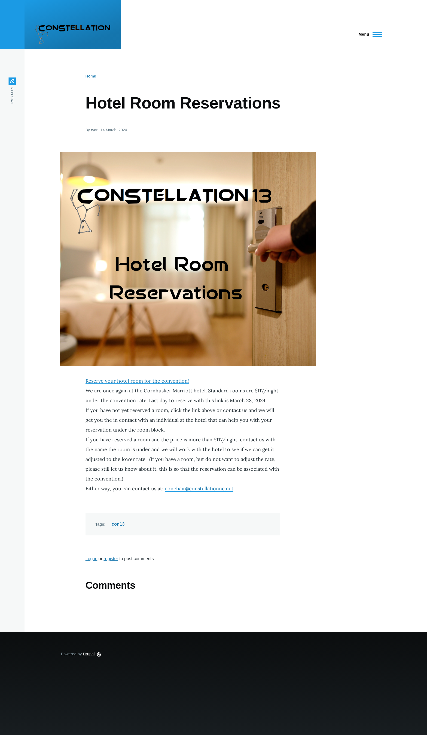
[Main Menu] (369, 34)
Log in (91, 558)
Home (91, 76)
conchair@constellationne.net (199, 488)
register (110, 558)
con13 (118, 524)
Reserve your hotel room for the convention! (137, 381)
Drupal (89, 654)
